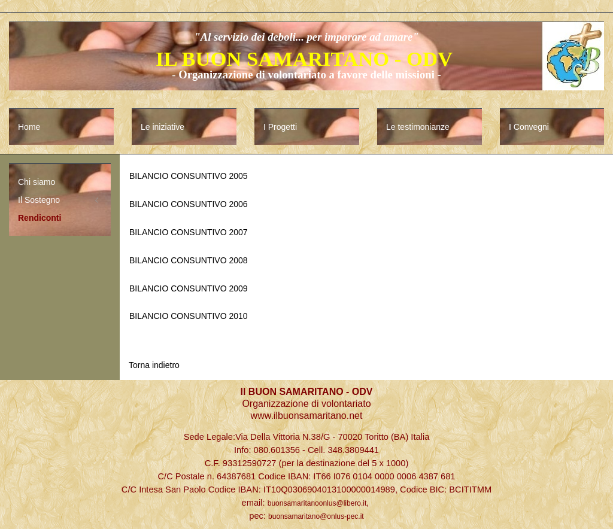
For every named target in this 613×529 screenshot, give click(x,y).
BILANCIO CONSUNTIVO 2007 (188, 232)
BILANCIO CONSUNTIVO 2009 (188, 288)
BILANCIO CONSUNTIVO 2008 (188, 260)
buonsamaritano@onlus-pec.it (316, 516)
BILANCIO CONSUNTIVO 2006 (188, 204)
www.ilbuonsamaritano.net (307, 416)
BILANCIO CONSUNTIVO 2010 (188, 316)
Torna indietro (154, 365)
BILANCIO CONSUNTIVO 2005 (188, 176)
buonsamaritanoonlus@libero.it (317, 503)
